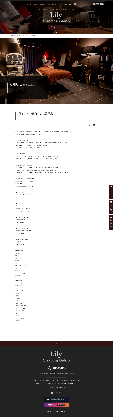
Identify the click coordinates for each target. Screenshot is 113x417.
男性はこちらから (56, 27)
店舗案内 (41, 380)
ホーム (29, 4)
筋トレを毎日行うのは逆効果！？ (30, 35)
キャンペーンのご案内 (60, 383)
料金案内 (35, 4)
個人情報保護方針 (61, 387)
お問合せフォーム (72, 383)
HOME (11, 35)
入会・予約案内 (52, 4)
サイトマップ (50, 387)
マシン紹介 (42, 4)
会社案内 (38, 383)
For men (60, 4)
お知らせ (18, 35)
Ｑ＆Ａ (70, 4)
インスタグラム (56, 392)
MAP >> (72, 373)
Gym (65, 4)
